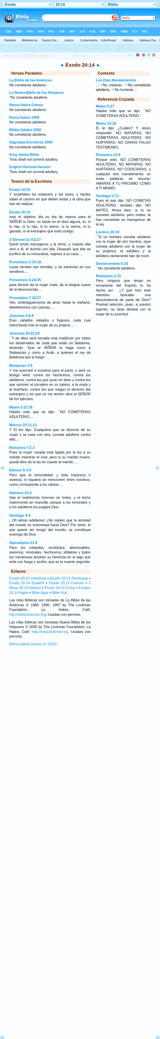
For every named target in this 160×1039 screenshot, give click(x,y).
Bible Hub (59, 593)
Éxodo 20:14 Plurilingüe (69, 578)
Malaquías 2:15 (108, 276)
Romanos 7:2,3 (22, 448)
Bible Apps (40, 593)
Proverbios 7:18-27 (25, 298)
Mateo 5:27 (105, 106)
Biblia (8, 55)
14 (126, 84)
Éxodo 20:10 (19, 212)
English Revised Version (29, 167)
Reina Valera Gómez (26, 105)
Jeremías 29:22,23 (24, 333)
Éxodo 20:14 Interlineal (27, 578)
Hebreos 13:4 (20, 493)
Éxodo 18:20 (19, 190)
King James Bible (24, 154)
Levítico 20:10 (107, 232)
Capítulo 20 (29, 55)
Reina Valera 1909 (24, 117)
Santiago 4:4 (19, 515)
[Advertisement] (80, 681)
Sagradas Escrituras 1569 (30, 142)
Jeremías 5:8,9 (21, 316)
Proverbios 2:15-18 (25, 262)
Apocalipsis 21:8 (23, 543)
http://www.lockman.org (27, 614)
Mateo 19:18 (106, 123)
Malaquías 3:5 (21, 365)
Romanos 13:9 (108, 155)
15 (113, 89)
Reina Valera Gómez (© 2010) (33, 644)
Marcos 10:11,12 (23, 425)
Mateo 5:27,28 (21, 407)
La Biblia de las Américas (30, 80)
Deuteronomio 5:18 (112, 263)
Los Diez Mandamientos (116, 80)
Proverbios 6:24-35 (25, 280)
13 (101, 84)
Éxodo (17, 55)
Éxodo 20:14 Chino (60, 588)
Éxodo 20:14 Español (26, 583)
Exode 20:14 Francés (66, 583)
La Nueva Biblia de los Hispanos (36, 92)
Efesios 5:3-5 (20, 470)
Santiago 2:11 (107, 196)
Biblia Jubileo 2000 (25, 130)
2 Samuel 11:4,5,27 (25, 239)
